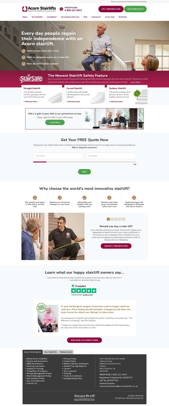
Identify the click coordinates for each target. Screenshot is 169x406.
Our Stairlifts (51, 352)
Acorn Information (32, 352)
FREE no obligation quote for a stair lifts (48, 57)
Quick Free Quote (135, 9)
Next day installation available (43, 63)
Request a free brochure (116, 246)
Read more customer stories (84, 340)
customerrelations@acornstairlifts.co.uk (119, 386)
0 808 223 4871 (73, 10)
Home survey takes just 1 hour (43, 50)
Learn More (55, 122)
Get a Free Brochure (111, 9)
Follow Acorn (66, 352)
